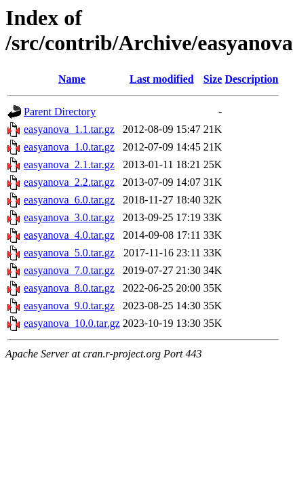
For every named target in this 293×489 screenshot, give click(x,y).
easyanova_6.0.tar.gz (69, 200)
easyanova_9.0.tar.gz (69, 305)
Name (71, 79)
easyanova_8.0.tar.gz (69, 288)
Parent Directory (60, 111)
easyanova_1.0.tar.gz (69, 147)
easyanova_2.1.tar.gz (69, 164)
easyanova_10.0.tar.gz (72, 323)
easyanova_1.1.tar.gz (69, 129)
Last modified (162, 79)
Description (251, 79)
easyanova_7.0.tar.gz (69, 270)
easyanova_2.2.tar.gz (69, 182)
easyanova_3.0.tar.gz (69, 217)
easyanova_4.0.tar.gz (69, 235)
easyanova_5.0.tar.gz (69, 252)
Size (212, 79)
